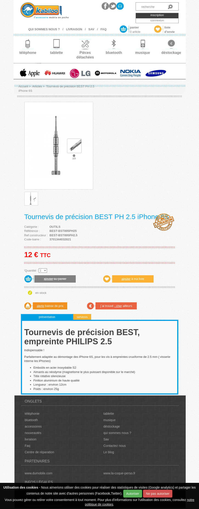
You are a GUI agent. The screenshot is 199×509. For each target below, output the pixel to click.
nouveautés (33, 433)
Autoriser (132, 493)
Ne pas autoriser (158, 493)
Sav (106, 439)
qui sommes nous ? (117, 433)
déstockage (112, 426)
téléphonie (32, 413)
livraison (30, 439)
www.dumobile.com (39, 473)
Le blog (109, 452)
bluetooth (31, 420)
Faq (27, 446)
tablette (109, 413)
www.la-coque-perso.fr (119, 473)
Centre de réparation (39, 452)
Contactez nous (115, 446)
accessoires (33, 426)
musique (110, 420)
